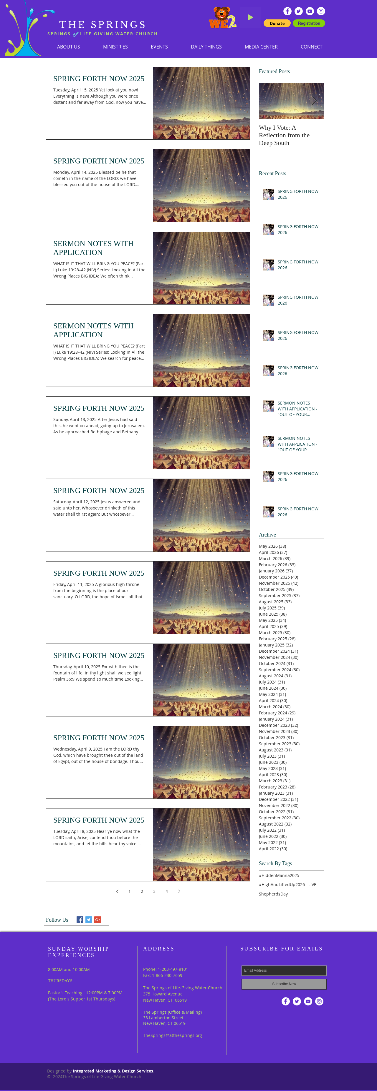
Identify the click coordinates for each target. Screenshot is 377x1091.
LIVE (312, 884)
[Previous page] (117, 891)
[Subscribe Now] (284, 984)
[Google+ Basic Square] (97, 919)
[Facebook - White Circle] (287, 11)
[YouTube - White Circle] (310, 11)
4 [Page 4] (167, 891)
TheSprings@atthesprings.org (172, 1035)
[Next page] (179, 891)
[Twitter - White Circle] (299, 11)
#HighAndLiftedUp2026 (282, 884)
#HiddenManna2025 (279, 875)
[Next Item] (314, 101)
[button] (115, 47)
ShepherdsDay (273, 894)
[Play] (250, 17)
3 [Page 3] (154, 891)
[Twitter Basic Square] (88, 919)
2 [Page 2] (142, 891)
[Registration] (309, 23)
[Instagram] (321, 11)
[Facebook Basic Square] (80, 919)
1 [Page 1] (129, 891)
